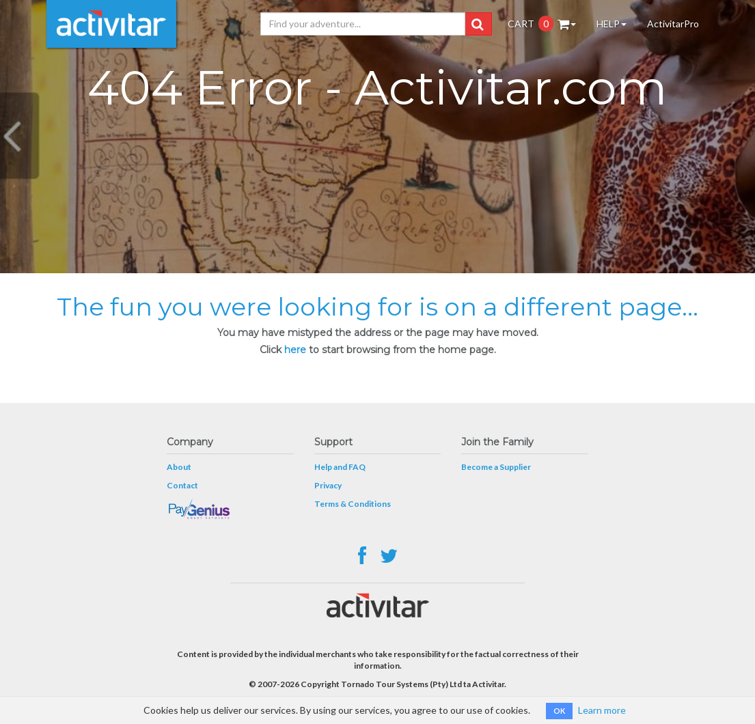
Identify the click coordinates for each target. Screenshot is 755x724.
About (179, 467)
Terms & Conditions (352, 504)
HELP (611, 23)
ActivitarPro (673, 23)
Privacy (328, 485)
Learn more (602, 710)
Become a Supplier (496, 467)
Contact (182, 485)
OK (559, 710)
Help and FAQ (340, 467)
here (295, 350)
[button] (477, 24)
